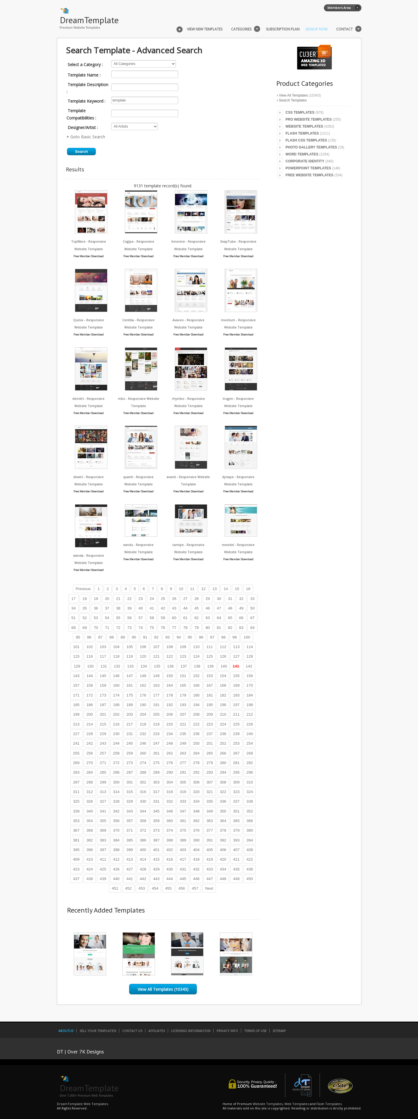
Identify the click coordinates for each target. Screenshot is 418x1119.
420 (223, 859)
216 (116, 724)
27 (185, 598)
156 (249, 676)
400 (143, 850)
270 (90, 763)
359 (156, 821)
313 (103, 792)
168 (223, 685)
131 (103, 666)
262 (169, 753)
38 (118, 608)
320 (196, 792)
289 (156, 772)
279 (209, 763)
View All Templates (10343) (163, 989)
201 (103, 714)
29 (208, 598)
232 (143, 734)
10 (181, 589)
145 (103, 676)
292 (196, 772)
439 (103, 879)
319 (183, 792)
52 (84, 618)
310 (249, 782)
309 (236, 782)
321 (209, 792)
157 (76, 685)
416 (169, 859)
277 (183, 763)
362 (196, 821)
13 (214, 589)
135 (157, 666)
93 (167, 637)
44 (185, 608)
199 (76, 714)
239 (236, 734)
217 (129, 724)
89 (123, 637)
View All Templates (293, 95)
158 (90, 685)
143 (76, 676)
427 (129, 869)
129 (77, 666)
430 (169, 869)
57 (140, 618)
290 (169, 772)
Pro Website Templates (309, 119)
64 (219, 618)
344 (143, 811)
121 (156, 656)
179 (183, 695)
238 (223, 734)
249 (183, 743)
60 (174, 618)
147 (129, 676)
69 (84, 627)
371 (129, 830)
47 (219, 608)
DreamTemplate (89, 20)
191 (156, 705)
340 (90, 811)
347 (183, 811)
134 (143, 666)
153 (209, 676)
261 (156, 753)
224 (223, 724)
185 (76, 705)
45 (196, 608)
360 (169, 821)
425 (103, 869)
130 (90, 666)
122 (169, 656)
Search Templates (293, 100)
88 (111, 637)
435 (236, 869)
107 (156, 647)
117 (103, 656)
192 (169, 705)
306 (196, 782)
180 (196, 695)
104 (116, 647)
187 (103, 705)
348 (196, 811)
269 (76, 763)
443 (156, 879)
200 (90, 714)
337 (236, 801)
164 (169, 685)
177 (156, 695)
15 (237, 589)
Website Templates (304, 126)
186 (90, 705)
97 (212, 637)
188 (116, 705)
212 (249, 714)
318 (169, 792)
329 (129, 801)
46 (208, 608)
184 (249, 695)
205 (156, 714)
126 (223, 656)
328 (116, 801)
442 (143, 879)
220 (169, 724)
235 (183, 734)
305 (183, 782)
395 (76, 850)
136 (170, 666)
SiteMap (279, 1031)
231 (129, 734)
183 (236, 695)
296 (249, 772)
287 (129, 772)
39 (129, 608)
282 (249, 763)
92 (156, 637)
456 (182, 888)
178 (169, 695)
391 (209, 840)
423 (76, 869)
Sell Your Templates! (98, 1031)
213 (76, 724)
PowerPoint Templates (308, 168)
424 (90, 869)
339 (76, 811)
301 (129, 782)
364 (223, 821)
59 (163, 618)
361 (183, 821)
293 (209, 772)
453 (141, 888)
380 (249, 830)
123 (183, 656)
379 (236, 830)
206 (169, 714)
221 (183, 724)
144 (90, 676)
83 (241, 627)
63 (208, 618)
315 (129, 792)
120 (143, 656)
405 (209, 850)
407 (236, 850)
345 (156, 811)
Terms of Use (255, 1031)
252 (223, 743)
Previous (83, 589)
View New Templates (204, 29)
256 (90, 753)
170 (249, 685)
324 (249, 792)
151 (183, 676)
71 (107, 627)
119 (129, 656)
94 (178, 637)
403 (183, 850)
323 (236, 792)
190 (143, 705)
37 (107, 608)
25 (163, 598)
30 (219, 598)
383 (103, 840)
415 (156, 859)
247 (156, 743)
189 (129, 705)
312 (90, 792)
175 (129, 695)
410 (90, 859)
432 (196, 869)
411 (103, 859)
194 (196, 705)
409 (76, 859)
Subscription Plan (283, 29)
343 (129, 811)
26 (174, 598)
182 (223, 695)
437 (76, 879)
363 (209, 821)
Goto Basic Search (87, 136)
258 (116, 753)
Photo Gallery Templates (311, 147)
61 (185, 618)
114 (249, 647)
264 (196, 753)
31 (230, 598)
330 (143, 801)
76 (163, 627)
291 (183, 772)
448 (223, 879)
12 (203, 589)
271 (103, 763)
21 (118, 598)
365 (236, 821)
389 (183, 840)
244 (116, 743)
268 (249, 753)
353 (76, 821)
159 (103, 685)
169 (236, 685)
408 (249, 850)
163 (156, 685)
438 (90, 879)
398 (116, 850)
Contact (344, 29)
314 (116, 792)
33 (252, 598)
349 (209, 811)
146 (116, 676)
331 (156, 801)
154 (223, 676)
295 (236, 772)
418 (196, 859)
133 (130, 666)
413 (129, 859)
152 (196, 676)
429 (156, 869)
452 (128, 888)
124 (196, 656)
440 (116, 879)
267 (236, 753)
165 (183, 685)
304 (169, 782)
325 (76, 801)
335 (209, 801)
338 (249, 801)
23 (140, 598)
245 (129, 743)
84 (252, 627)
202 (116, 714)
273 (129, 763)
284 (90, 772)
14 (226, 589)
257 (103, 753)
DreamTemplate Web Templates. (83, 1104)
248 (169, 743)
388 (169, 840)
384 (116, 840)
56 (129, 618)
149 (156, 676)
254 (249, 743)
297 (76, 782)
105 (129, 647)
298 (90, 782)
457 (195, 888)
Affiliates (156, 1031)
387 (156, 840)
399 (129, 850)
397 (103, 850)
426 (116, 869)
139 (210, 666)
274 (143, 763)
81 (219, 627)
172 (90, 695)
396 (90, 850)
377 (209, 830)
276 (169, 763)
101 (76, 647)
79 (196, 627)
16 (248, 589)
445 (183, 879)
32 (241, 598)
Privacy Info (227, 1031)
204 (143, 714)
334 (196, 801)
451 (115, 888)
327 (103, 801)
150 (169, 676)
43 (174, 608)
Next (209, 888)
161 (129, 685)
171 (76, 695)
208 (196, 714)
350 (223, 811)
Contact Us (132, 1031)
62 (196, 618)
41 (152, 608)
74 (140, 627)
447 (209, 879)
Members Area (339, 8)
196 (223, 705)
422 (249, 859)
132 (117, 666)
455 (168, 888)
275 (156, 763)
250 (196, 743)
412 (116, 859)
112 (223, 647)
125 (209, 656)
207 (183, 714)
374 (169, 830)
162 (143, 685)
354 (90, 821)
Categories (241, 29)
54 (107, 618)
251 (209, 743)
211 (236, 714)
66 (241, 618)
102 (90, 647)
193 (183, 705)
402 (169, 850)
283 (76, 772)
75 (152, 627)
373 (156, 830)
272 (116, 763)
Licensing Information (190, 1031)
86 (89, 637)
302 (143, 782)
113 (236, 647)
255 (76, 753)
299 (103, 782)
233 (156, 734)
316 (143, 792)
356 (116, 821)
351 (236, 811)
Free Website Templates (310, 175)
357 (129, 821)
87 (100, 637)
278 (196, 763)
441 (129, 879)
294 (223, 772)
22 (129, 598)
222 (196, 724)
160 (116, 685)
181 (209, 695)
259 (129, 753)
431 (183, 869)
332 (169, 801)
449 (236, 879)
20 (107, 598)
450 (249, 879)
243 (103, 743)
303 (156, 782)
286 (116, 772)
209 (209, 714)
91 (145, 637)
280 (223, 763)
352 (249, 811)
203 (129, 714)
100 (247, 637)
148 (143, 676)
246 (143, 743)
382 (90, 840)
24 (152, 598)
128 (249, 656)
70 (96, 627)
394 (249, 840)
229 (103, 734)
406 (223, 850)
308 (223, 782)
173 (103, 695)
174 (116, 695)
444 (169, 879)
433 (209, 869)
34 (73, 608)
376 (196, 830)
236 (196, 734)
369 (103, 830)
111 (209, 647)
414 (143, 859)
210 (223, 714)
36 (96, 608)
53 (96, 618)
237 (209, 734)
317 (156, 792)
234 (169, 734)
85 (78, 637)
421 (236, 859)
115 (76, 656)
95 (190, 637)
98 (223, 637)
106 (143, 647)
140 (224, 666)
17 (73, 598)
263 (183, 753)
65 (230, 618)
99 (235, 637)
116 (90, 656)
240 (249, 734)
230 (116, 734)
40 (140, 608)
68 (73, 627)
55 (118, 618)
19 (96, 598)
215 (103, 724)
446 (196, 879)
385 (129, 840)
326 (90, 801)
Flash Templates (302, 133)
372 (143, 830)
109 (183, 647)
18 (84, 598)
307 (209, 782)
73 (129, 627)
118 (116, 656)
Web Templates (296, 1104)
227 (76, 734)
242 (90, 743)
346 (169, 811)
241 (76, 743)
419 (209, 859)
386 (143, 840)
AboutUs (65, 1031)
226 (249, 724)
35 (84, 608)
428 (143, 869)
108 (169, 647)
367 (76, 830)
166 (196, 685)
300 (116, 782)
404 (196, 850)
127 (236, 656)
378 (223, 830)
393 (236, 840)
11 (192, 589)
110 (196, 647)
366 (249, 821)
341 (103, 811)
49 (241, 608)
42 (163, 608)
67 (252, 618)
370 (116, 830)
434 (223, 869)
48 (230, 608)
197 (236, 705)
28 (196, 598)
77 (174, 627)
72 (118, 627)
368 (90, 830)
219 (156, 724)
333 (183, 801)
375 (183, 830)
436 (249, 869)
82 (230, 627)
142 (249, 666)
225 (236, 724)
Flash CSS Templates (306, 140)
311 (76, 792)
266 (223, 753)
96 (201, 637)
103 (103, 647)
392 (223, 840)
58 (152, 618)
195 (209, 705)
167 (209, 685)
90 (134, 637)
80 (208, 627)
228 (90, 734)
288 (143, 772)
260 (143, 753)
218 (143, 724)
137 (184, 666)
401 (156, 850)
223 (209, 724)
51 (73, 618)
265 (209, 753)
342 (116, 811)
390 (196, 840)
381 (76, 840)
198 (249, 705)
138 (197, 666)
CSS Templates (300, 112)
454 (155, 888)
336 (223, 801)
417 (183, 859)
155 (236, 676)
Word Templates (302, 154)
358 (143, 821)
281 (236, 763)
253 (236, 743)
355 (103, 821)
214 (90, 724)
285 (103, 772)
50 (252, 608)
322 (223, 792)
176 (143, 695)
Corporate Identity (305, 161)
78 (185, 627)
